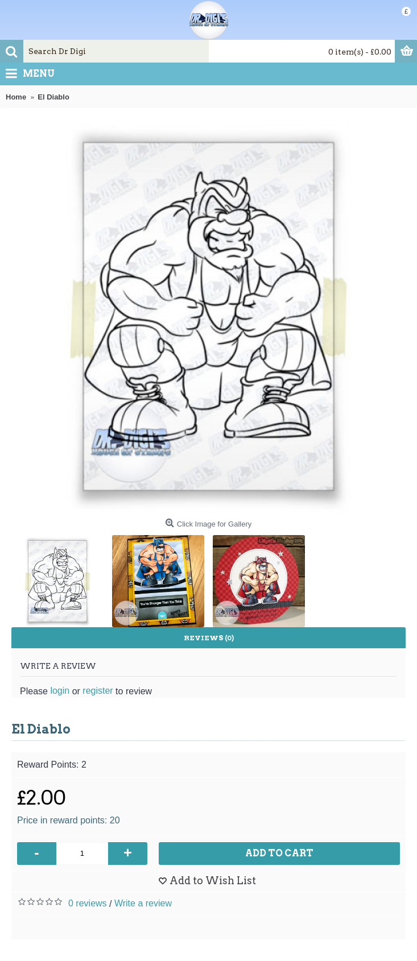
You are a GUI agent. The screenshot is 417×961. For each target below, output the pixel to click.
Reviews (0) (209, 637)
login (59, 690)
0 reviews (87, 903)
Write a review (143, 903)
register (97, 690)
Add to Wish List (213, 881)
